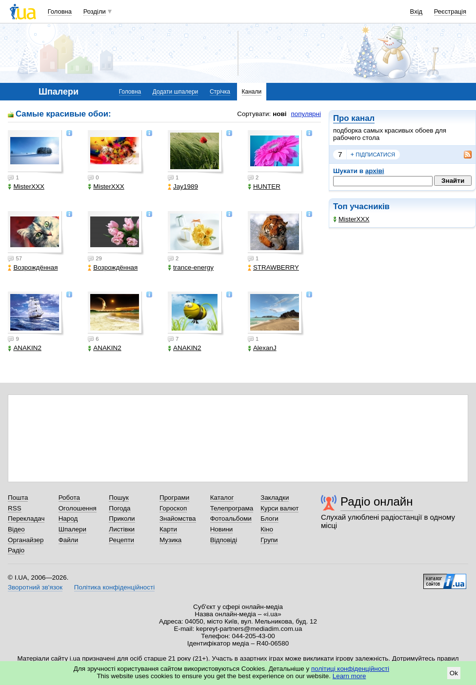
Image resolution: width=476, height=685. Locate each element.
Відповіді (224, 540)
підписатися (373, 154)
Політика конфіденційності (114, 587)
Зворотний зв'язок (35, 587)
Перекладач (26, 518)
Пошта (18, 497)
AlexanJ (262, 348)
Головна (60, 11)
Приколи (122, 518)
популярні (306, 113)
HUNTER (264, 186)
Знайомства (177, 518)
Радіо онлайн (376, 501)
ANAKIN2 (24, 348)
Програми (174, 497)
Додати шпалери (175, 91)
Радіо (16, 550)
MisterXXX (351, 219)
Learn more (349, 676)
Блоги (269, 518)
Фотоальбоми (231, 518)
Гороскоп (173, 508)
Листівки (122, 529)
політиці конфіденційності (350, 668)
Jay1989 (183, 186)
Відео (16, 529)
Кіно (266, 529)
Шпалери (72, 529)
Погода (119, 508)
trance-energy (191, 267)
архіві (374, 171)
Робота (69, 497)
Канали (252, 91)
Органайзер (25, 540)
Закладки (274, 497)
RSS (14, 508)
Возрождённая (33, 267)
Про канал (354, 118)
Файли (69, 540)
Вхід (416, 11)
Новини (221, 529)
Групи (269, 540)
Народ (68, 518)
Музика (170, 540)
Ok (454, 673)
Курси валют (279, 508)
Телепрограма (232, 508)
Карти (168, 529)
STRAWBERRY (273, 267)
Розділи (94, 11)
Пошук (119, 497)
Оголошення (78, 508)
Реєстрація (450, 11)
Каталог (222, 497)
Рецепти (121, 540)
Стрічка (220, 91)
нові (279, 113)
